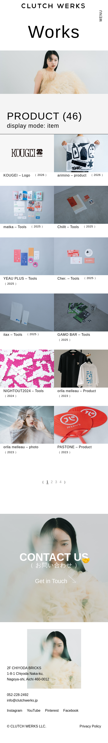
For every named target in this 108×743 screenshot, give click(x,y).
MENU (101, 16)
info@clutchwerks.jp (22, 700)
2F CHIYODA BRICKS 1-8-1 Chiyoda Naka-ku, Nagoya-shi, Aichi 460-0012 (28, 673)
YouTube (33, 710)
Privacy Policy (90, 726)
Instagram (14, 710)
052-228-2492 (17, 695)
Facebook (70, 710)
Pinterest (52, 710)
